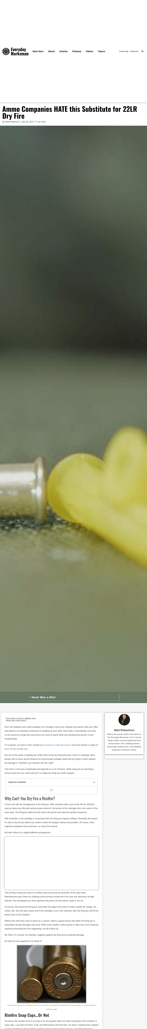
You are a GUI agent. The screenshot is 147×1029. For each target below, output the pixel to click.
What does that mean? (16, 720)
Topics (101, 51)
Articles (63, 51)
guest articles (11, 749)
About (51, 51)
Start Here (38, 51)
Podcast (76, 51)
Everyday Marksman (20, 51)
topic (26, 749)
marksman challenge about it (58, 745)
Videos (89, 51)
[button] (142, 51)
